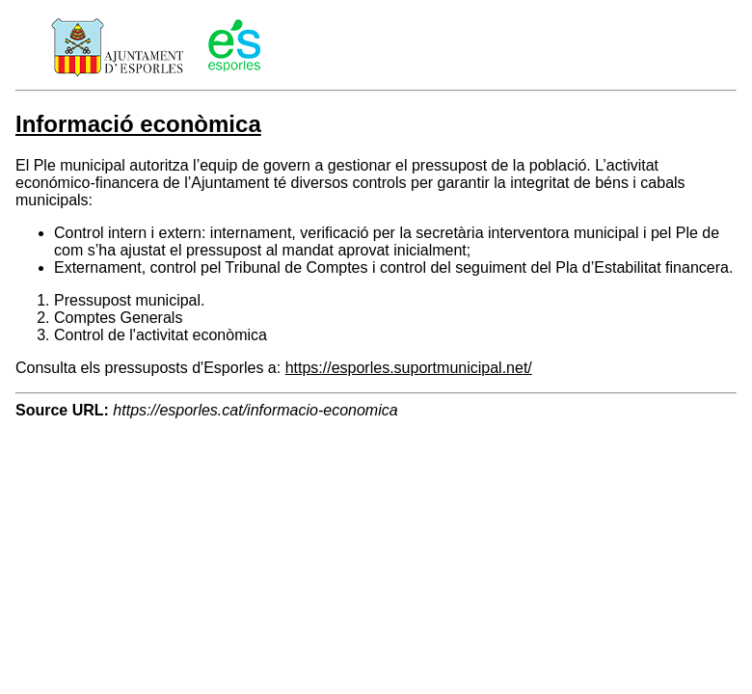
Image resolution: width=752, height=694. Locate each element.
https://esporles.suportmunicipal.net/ (408, 368)
